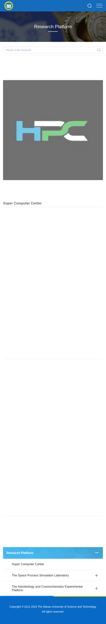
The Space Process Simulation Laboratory (40, 575)
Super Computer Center (22, 206)
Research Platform (19, 553)
